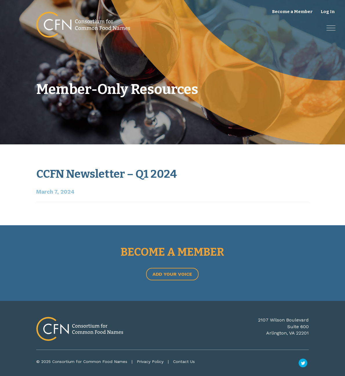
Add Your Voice (172, 274)
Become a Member (292, 11)
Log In (328, 11)
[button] (331, 28)
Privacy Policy (150, 361)
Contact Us (184, 361)
